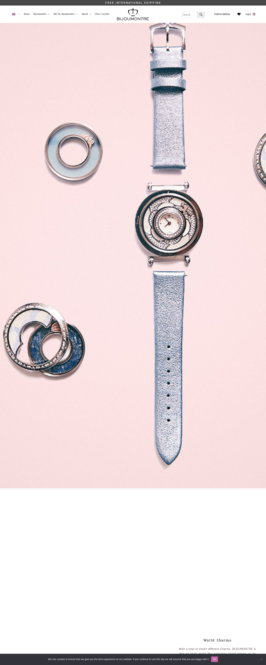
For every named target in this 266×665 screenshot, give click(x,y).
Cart (251, 14)
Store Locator (102, 14)
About (86, 14)
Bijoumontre (41, 14)
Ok (214, 659)
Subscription (222, 14)
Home (27, 14)
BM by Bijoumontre (66, 14)
